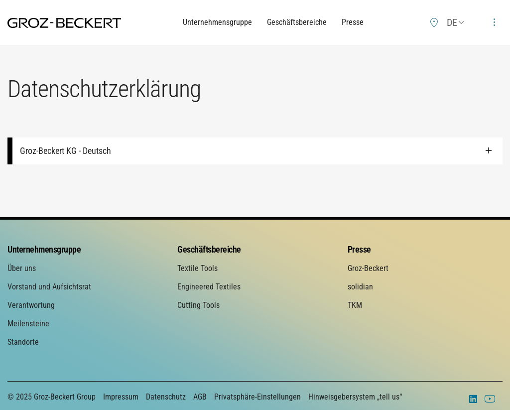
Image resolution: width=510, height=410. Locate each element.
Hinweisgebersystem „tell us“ (355, 397)
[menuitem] (434, 22)
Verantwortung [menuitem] (31, 305)
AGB (200, 397)
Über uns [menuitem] (21, 268)
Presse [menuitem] (359, 249)
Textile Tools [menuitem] (197, 268)
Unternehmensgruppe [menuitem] (44, 249)
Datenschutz (166, 397)
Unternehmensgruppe (217, 22)
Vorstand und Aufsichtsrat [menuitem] (49, 286)
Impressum (120, 397)
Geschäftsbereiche (297, 22)
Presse (353, 22)
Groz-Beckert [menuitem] (368, 268)
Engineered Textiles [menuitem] (209, 286)
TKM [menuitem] (355, 305)
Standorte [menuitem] (23, 342)
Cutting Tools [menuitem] (198, 305)
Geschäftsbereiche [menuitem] (209, 249)
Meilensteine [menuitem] (28, 323)
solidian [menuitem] (360, 286)
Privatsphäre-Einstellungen (257, 397)
